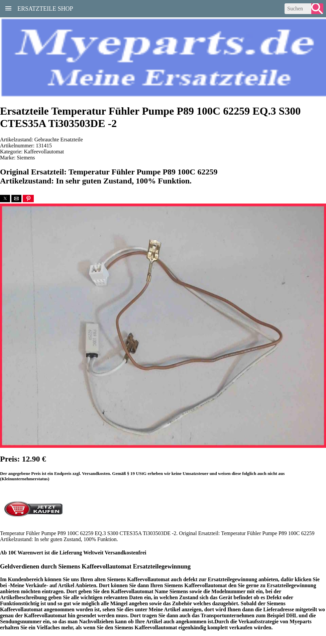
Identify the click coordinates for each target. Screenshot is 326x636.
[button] (5, 198)
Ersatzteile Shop (45, 8)
